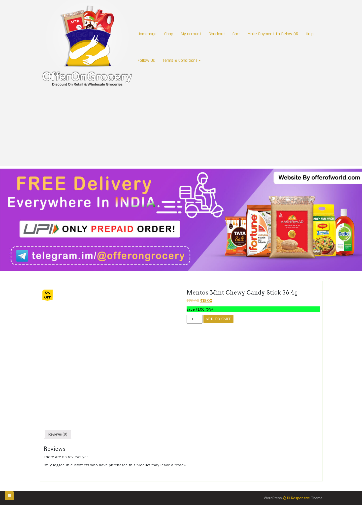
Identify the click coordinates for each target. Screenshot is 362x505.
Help (310, 34)
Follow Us (146, 60)
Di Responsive (296, 498)
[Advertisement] (181, 131)
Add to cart (218, 319)
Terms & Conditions (179, 60)
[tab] (58, 434)
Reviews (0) (57, 434)
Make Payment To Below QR (272, 34)
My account (191, 34)
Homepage (147, 34)
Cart (236, 34)
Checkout (217, 34)
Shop (168, 34)
